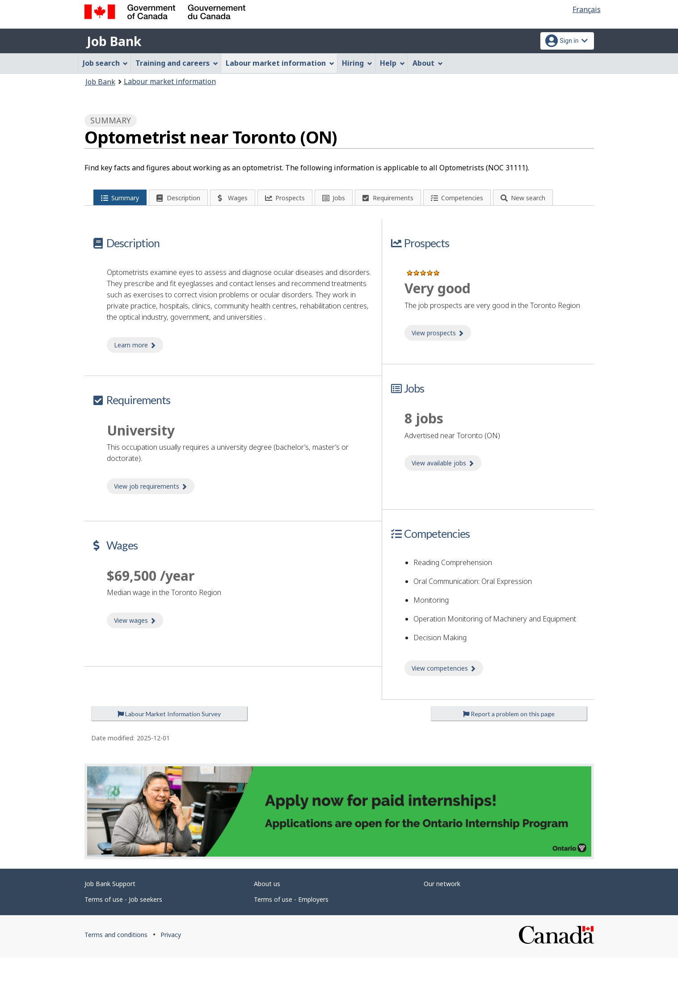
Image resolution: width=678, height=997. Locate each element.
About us (267, 922)
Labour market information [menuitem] (280, 63)
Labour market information (170, 81)
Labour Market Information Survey (169, 752)
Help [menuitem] (392, 63)
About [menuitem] (428, 63)
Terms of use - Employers (291, 938)
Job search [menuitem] (105, 63)
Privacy (170, 973)
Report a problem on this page (509, 752)
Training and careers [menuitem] (176, 63)
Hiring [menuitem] (357, 63)
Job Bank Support (109, 922)
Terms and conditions (115, 973)
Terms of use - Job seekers (123, 938)
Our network (442, 922)
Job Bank (114, 41)
